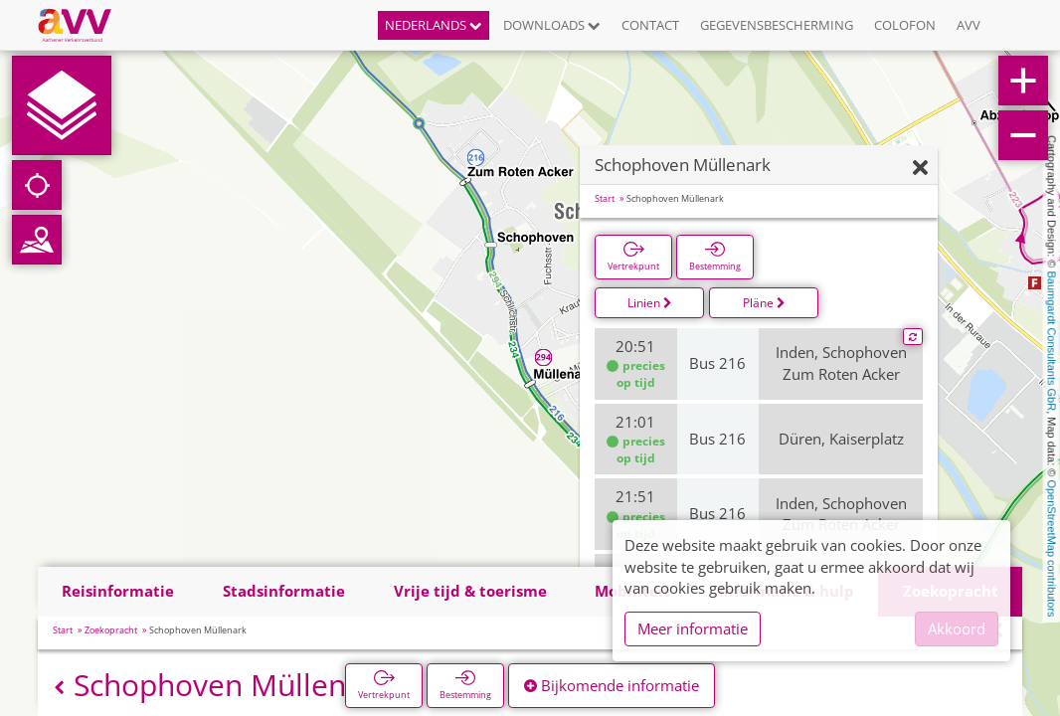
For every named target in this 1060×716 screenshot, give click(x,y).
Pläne (764, 302)
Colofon (905, 25)
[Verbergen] (920, 168)
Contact (650, 25)
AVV (968, 25)
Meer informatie (692, 628)
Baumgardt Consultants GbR (1052, 341)
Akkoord (956, 628)
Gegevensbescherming (776, 25)
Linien (649, 302)
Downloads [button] (552, 25)
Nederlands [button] (433, 25)
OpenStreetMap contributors (1052, 548)
